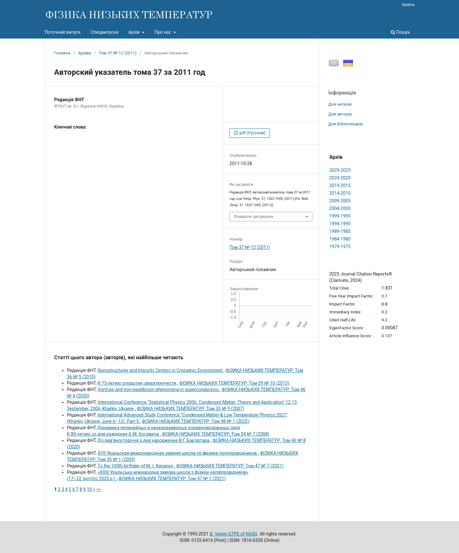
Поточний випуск (63, 32)
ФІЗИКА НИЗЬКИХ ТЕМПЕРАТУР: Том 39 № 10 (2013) (234, 383)
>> (98, 489)
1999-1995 (340, 216)
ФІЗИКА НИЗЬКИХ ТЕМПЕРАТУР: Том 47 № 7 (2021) (230, 465)
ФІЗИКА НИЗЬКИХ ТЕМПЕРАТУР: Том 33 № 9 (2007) (190, 408)
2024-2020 (340, 177)
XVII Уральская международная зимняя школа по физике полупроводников (178, 453)
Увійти (408, 4)
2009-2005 (340, 200)
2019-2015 (340, 185)
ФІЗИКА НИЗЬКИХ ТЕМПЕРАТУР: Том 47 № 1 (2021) (172, 478)
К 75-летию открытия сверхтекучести (137, 383)
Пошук (400, 32)
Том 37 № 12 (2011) (117, 53)
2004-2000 (340, 208)
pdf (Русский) (252, 132)
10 (89, 489)
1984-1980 (340, 239)
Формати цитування (253, 216)
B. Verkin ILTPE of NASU (233, 533)
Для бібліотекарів (345, 124)
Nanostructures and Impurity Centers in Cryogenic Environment (160, 370)
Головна (62, 53)
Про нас (163, 32)
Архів (134, 32)
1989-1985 (340, 231)
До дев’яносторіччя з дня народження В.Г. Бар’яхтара (154, 440)
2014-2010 (340, 193)
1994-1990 (340, 223)
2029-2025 (340, 170)
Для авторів (340, 114)
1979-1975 (340, 246)
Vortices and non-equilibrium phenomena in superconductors (158, 389)
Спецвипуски (105, 32)
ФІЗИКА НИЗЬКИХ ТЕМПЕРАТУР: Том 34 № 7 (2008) (215, 434)
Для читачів (340, 104)
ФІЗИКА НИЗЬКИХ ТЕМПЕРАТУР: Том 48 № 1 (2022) (195, 421)
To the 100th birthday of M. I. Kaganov (136, 465)
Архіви (84, 53)
